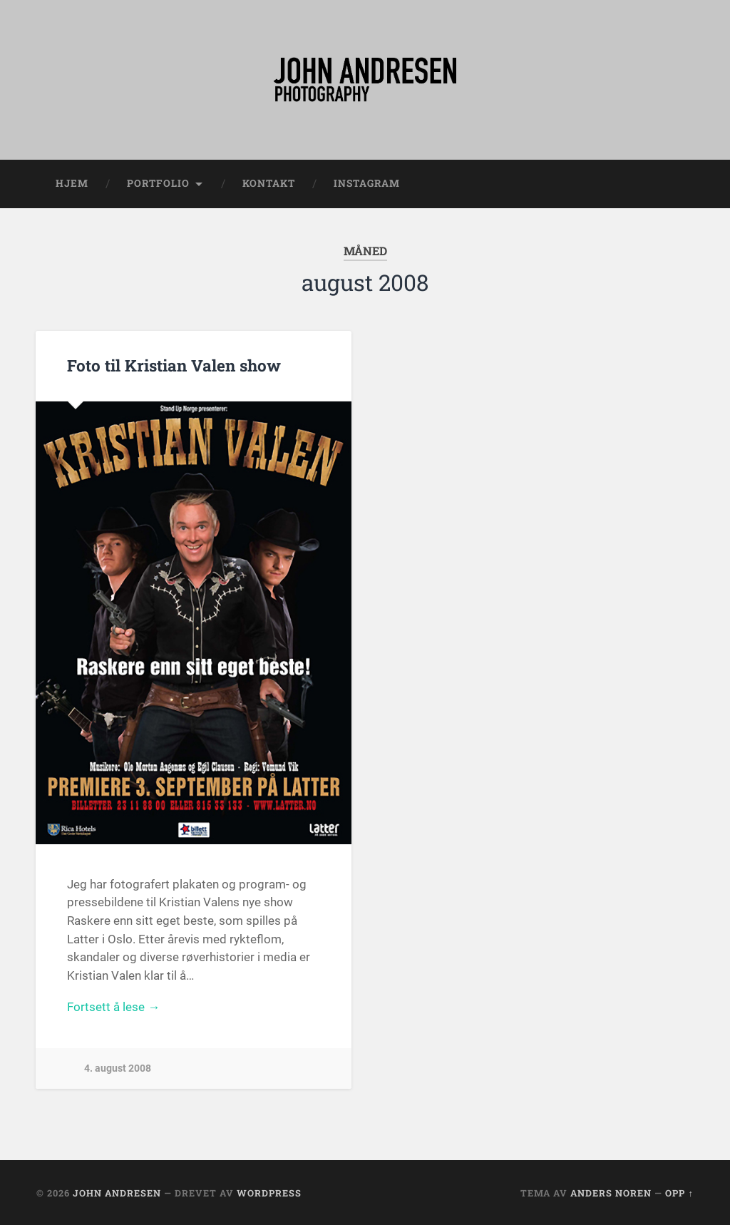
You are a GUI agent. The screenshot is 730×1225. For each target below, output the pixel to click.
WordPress (269, 1193)
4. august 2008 (117, 1068)
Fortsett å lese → (113, 1007)
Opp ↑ (679, 1193)
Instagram (367, 183)
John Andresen (117, 1193)
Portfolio (158, 183)
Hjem (72, 183)
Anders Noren (611, 1193)
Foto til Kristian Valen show (174, 365)
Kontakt (268, 183)
